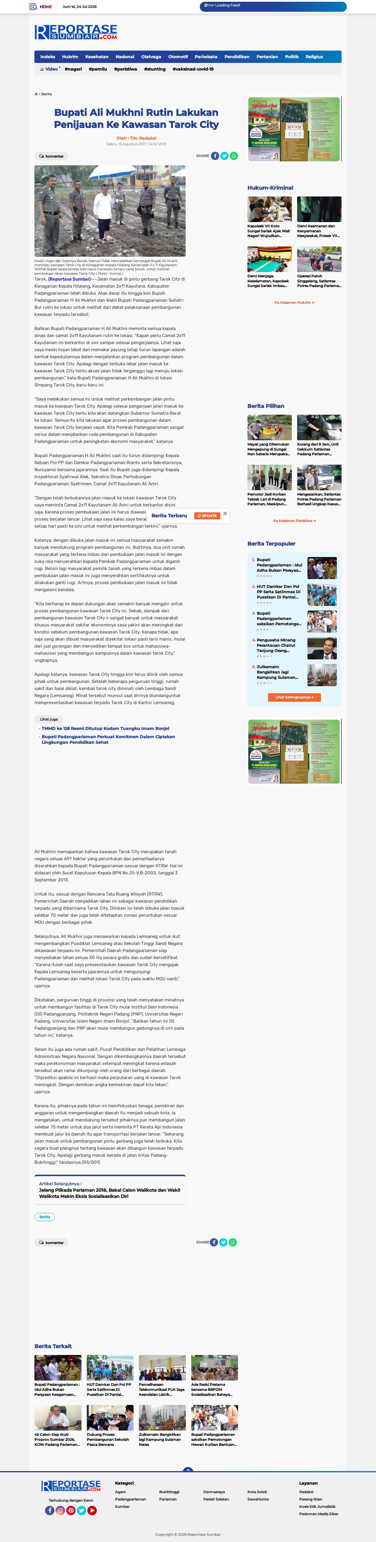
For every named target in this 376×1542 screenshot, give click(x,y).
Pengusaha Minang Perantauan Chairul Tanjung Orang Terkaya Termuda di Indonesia (276, 646)
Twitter (84, 1513)
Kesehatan (97, 56)
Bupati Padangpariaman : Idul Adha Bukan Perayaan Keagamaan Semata (279, 565)
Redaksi (306, 1492)
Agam (120, 1492)
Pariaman (168, 1499)
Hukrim (70, 56)
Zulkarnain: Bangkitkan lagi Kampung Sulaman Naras (276, 672)
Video (51, 69)
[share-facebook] (215, 156)
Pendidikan (236, 56)
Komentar (51, 156)
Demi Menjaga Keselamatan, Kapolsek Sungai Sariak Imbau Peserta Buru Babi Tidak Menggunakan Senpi (268, 281)
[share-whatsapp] (234, 156)
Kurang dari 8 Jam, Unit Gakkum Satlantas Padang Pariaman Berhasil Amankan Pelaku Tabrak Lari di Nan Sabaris (318, 449)
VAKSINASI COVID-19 (195, 69)
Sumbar (122, 1506)
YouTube (96, 1513)
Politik (292, 56)
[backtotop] (188, 1472)
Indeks (47, 56)
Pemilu (99, 69)
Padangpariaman (130, 1499)
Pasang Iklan (310, 1499)
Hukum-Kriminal (270, 188)
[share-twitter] (224, 156)
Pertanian (267, 56)
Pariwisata (206, 56)
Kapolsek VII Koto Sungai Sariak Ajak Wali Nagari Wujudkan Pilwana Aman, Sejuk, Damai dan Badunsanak (268, 231)
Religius (314, 56)
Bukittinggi (169, 1492)
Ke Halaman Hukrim (294, 302)
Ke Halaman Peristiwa (294, 521)
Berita (44, 1217)
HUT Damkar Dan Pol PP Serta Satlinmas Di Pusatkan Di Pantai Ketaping (278, 592)
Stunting (156, 69)
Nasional (125, 56)
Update (207, 516)
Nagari (75, 69)
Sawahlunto (258, 1499)
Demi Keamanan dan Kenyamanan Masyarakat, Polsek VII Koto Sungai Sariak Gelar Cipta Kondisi (319, 231)
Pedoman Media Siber (318, 1514)
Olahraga (151, 56)
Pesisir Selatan (216, 1499)
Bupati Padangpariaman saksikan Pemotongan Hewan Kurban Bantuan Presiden (279, 619)
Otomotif (178, 56)
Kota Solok (257, 1492)
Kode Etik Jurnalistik (317, 1506)
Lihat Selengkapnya (294, 697)
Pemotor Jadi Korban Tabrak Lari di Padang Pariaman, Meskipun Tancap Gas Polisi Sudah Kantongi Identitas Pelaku (268, 499)
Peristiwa (127, 69)
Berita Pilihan (265, 406)
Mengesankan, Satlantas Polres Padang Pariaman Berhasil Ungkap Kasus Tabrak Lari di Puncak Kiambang (319, 499)
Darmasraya (214, 1492)
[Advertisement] (214, 253)
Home (46, 6)
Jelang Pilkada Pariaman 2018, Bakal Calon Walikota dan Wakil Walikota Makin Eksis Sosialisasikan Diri (109, 1193)
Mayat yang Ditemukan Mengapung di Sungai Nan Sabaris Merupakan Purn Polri (268, 449)
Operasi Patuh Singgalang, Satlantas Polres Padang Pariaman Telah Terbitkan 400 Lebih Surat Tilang (319, 281)
